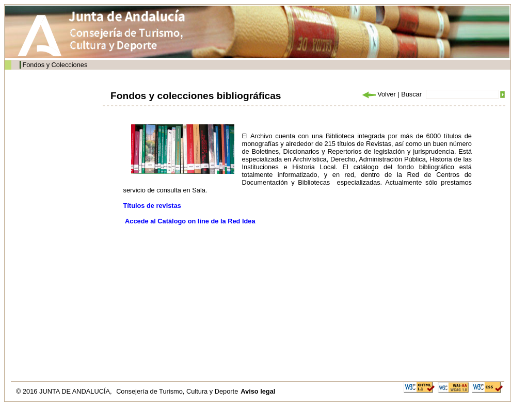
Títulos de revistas (152, 205)
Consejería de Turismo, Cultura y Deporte (177, 391)
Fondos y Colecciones (54, 65)
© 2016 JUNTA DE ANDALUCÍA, (65, 391)
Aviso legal (258, 391)
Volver (378, 94)
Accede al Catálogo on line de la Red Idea (190, 221)
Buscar (411, 94)
